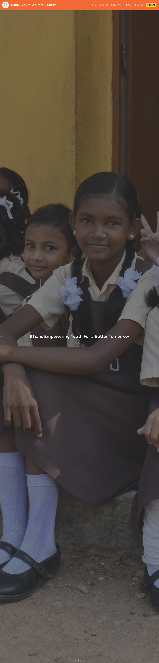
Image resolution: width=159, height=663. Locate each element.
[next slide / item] (157, 336)
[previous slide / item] (1, 336)
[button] (75, 660)
